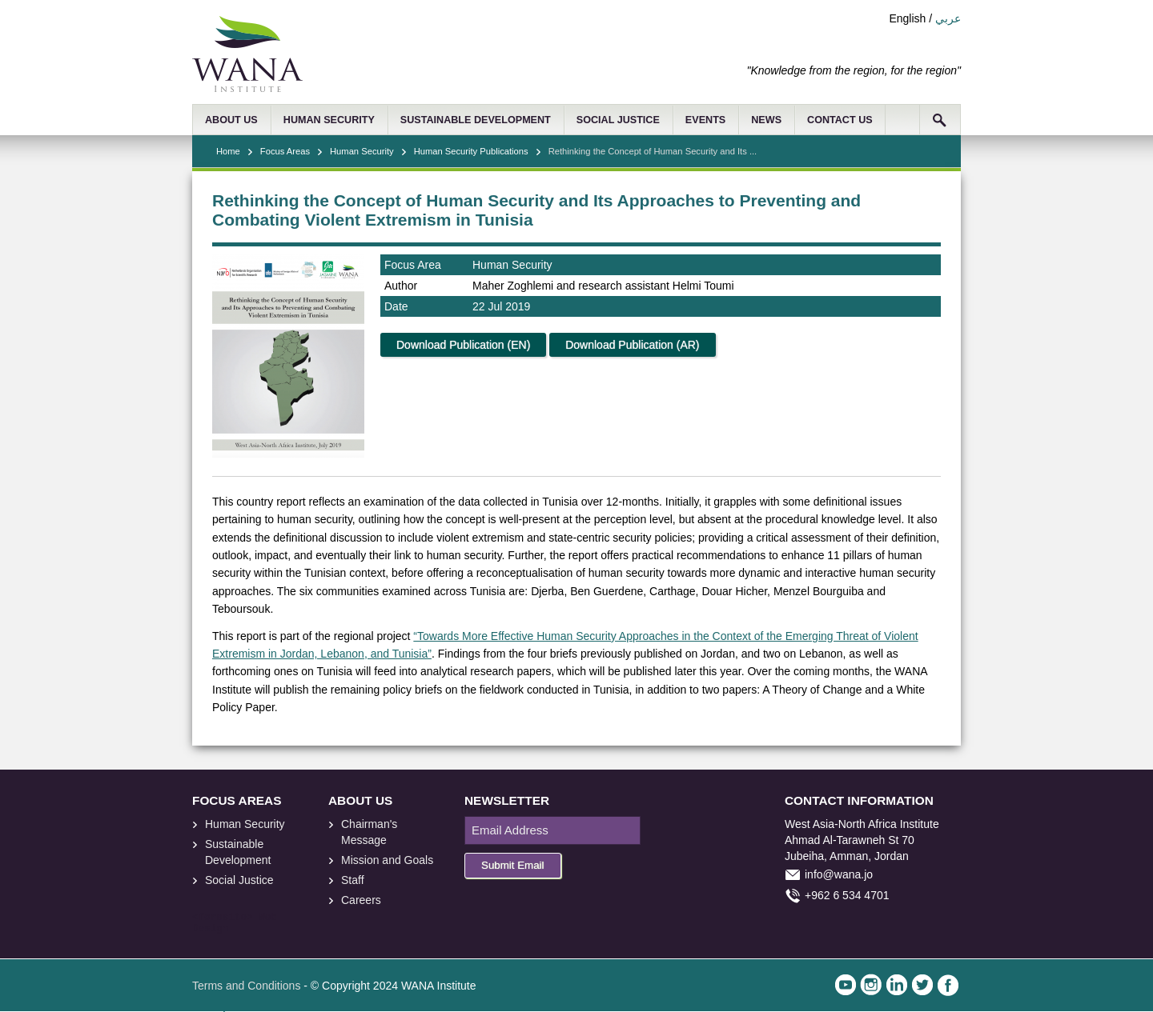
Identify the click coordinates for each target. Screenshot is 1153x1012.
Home (228, 151)
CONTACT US (840, 120)
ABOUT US (231, 120)
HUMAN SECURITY (329, 120)
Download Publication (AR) (632, 344)
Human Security (362, 151)
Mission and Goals (387, 860)
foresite (223, 917)
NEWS (766, 120)
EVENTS (705, 120)
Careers (361, 900)
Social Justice (239, 880)
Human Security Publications (471, 151)
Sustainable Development (238, 852)
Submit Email (512, 865)
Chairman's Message (369, 832)
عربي (948, 18)
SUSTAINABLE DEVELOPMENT (475, 120)
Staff (352, 880)
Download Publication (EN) (463, 344)
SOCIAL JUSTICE (618, 120)
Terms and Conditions (246, 985)
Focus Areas (285, 151)
